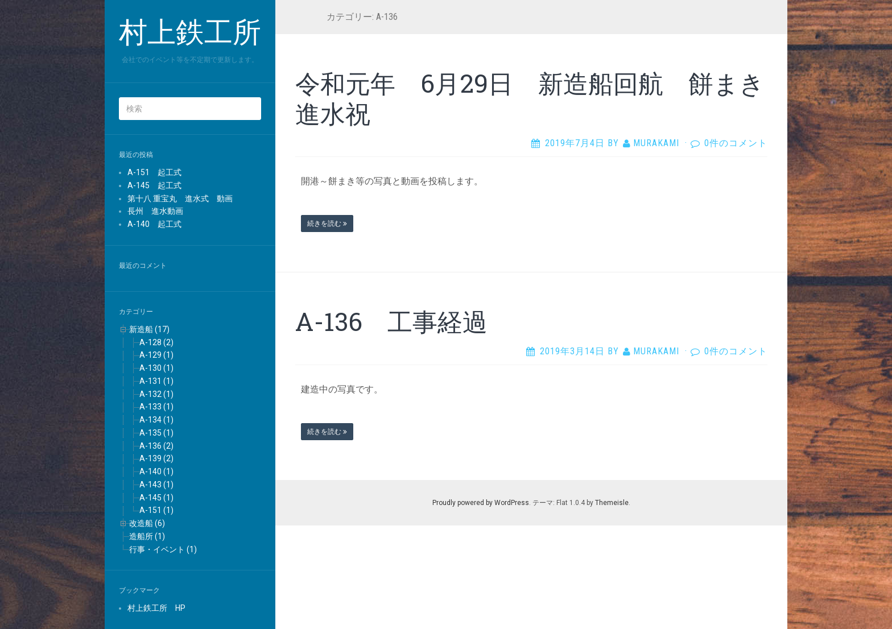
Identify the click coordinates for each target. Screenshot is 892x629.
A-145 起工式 (154, 185)
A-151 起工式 (154, 172)
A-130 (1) (156, 368)
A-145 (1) (156, 497)
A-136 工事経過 (391, 321)
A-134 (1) (156, 419)
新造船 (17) (149, 329)
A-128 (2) (156, 342)
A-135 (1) (156, 432)
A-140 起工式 (154, 224)
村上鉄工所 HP (156, 608)
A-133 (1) (156, 406)
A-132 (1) (156, 394)
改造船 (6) (147, 523)
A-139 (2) (156, 458)
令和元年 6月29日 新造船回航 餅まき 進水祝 (542, 98)
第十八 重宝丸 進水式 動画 (180, 198)
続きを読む (327, 223)
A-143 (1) (156, 484)
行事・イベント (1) (163, 549)
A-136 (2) (156, 445)
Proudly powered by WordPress (480, 503)
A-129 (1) (156, 354)
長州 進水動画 (155, 211)
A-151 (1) (156, 510)
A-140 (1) (156, 471)
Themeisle (612, 503)
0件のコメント (735, 143)
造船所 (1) (147, 536)
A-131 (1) (156, 381)
